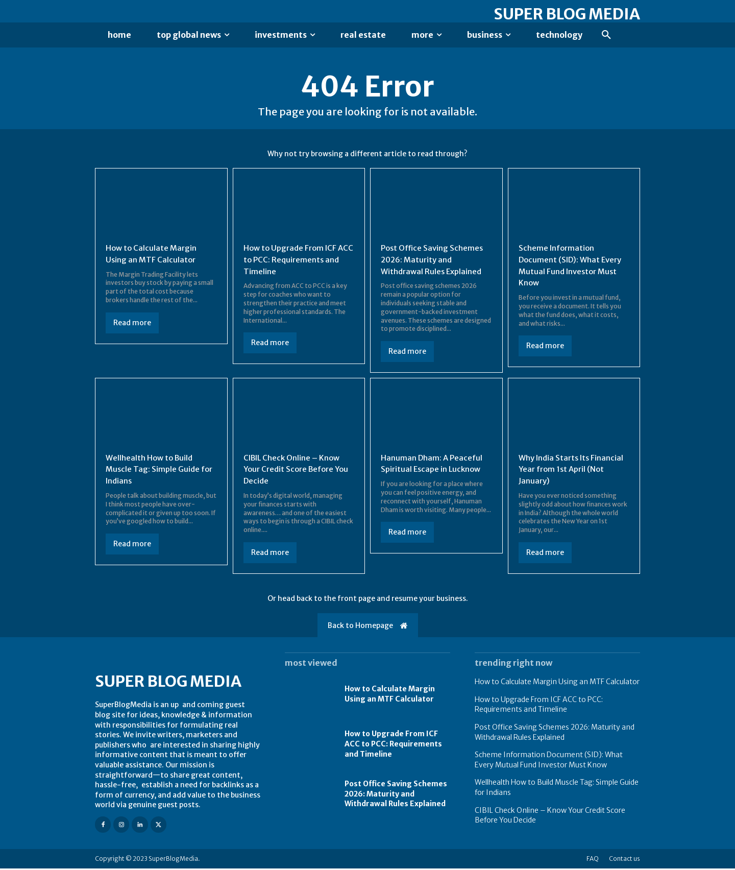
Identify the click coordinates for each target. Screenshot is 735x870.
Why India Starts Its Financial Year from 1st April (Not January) (574, 471)
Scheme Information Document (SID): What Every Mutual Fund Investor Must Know (549, 761)
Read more (132, 325)
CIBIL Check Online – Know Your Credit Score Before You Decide (294, 471)
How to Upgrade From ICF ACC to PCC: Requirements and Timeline (293, 262)
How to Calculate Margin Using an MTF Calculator (557, 683)
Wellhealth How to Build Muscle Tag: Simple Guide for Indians (154, 471)
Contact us (624, 860)
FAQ (592, 860)
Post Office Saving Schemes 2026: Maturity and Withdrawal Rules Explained (434, 262)
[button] (606, 35)
